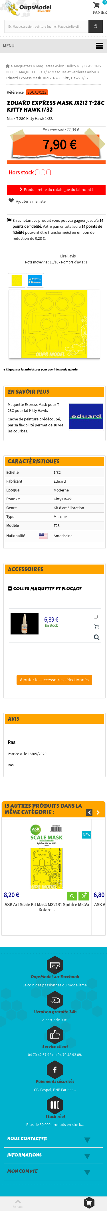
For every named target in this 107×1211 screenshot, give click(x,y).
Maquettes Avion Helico (56, 65)
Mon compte (22, 1171)
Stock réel (55, 1117)
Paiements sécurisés (55, 1082)
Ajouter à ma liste (27, 201)
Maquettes (23, 65)
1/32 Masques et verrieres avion (70, 71)
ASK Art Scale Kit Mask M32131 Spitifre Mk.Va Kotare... (47, 907)
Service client (55, 1047)
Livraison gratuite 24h (54, 1012)
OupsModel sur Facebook (55, 977)
